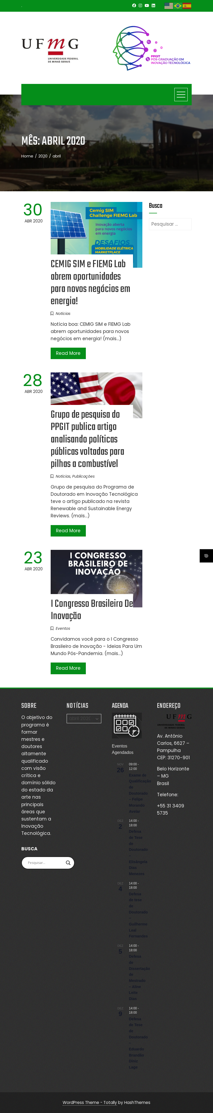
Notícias (63, 313)
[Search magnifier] (68, 863)
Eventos (63, 628)
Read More (68, 353)
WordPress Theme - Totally (90, 1102)
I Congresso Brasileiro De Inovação (92, 610)
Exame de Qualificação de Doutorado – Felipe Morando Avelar (140, 793)
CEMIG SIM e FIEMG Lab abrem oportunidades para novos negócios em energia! (90, 283)
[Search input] (45, 863)
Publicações (83, 476)
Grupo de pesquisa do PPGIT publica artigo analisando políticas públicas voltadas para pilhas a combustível (87, 439)
